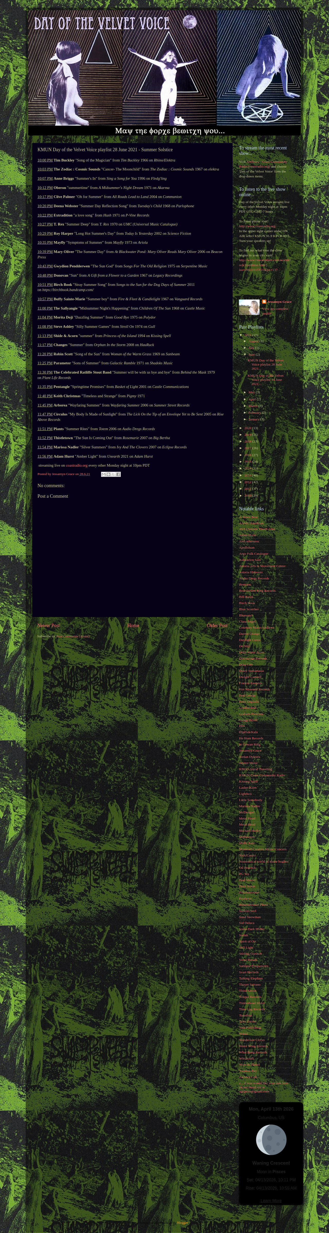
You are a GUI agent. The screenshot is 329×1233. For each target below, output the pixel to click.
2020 (248, 428)
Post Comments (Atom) (72, 636)
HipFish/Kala (248, 732)
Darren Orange (249, 634)
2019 (248, 435)
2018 (248, 441)
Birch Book (247, 603)
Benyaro (245, 584)
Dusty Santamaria (251, 671)
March (254, 406)
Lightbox (245, 794)
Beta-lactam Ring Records (257, 591)
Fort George (247, 695)
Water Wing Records (253, 1046)
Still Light (246, 947)
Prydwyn (245, 898)
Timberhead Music (252, 1003)
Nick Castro (247, 855)
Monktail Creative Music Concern (263, 849)
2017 (248, 448)
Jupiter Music (248, 763)
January (254, 419)
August (254, 341)
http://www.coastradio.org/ (257, 226)
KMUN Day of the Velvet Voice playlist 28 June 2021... (266, 364)
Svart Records (249, 972)
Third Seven (247, 991)
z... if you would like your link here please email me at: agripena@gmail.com (263, 1087)
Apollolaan (246, 547)
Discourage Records (253, 658)
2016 (248, 455)
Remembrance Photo (253, 904)
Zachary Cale (248, 1077)
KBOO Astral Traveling (255, 769)
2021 (248, 335)
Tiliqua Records (250, 997)
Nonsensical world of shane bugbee (263, 861)
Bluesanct (246, 615)
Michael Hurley (250, 830)
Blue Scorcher (249, 609)
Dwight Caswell (250, 677)
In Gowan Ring (249, 744)
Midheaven (247, 837)
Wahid (243, 1034)
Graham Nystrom (251, 714)
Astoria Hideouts (251, 572)
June (252, 354)
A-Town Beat (248, 517)
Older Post (217, 625)
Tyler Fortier (248, 1021)
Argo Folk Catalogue (253, 554)
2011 (248, 489)
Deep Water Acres (251, 652)
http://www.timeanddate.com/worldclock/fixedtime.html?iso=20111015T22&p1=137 (265, 265)
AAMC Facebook (251, 523)
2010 (248, 495)
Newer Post (48, 625)
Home (133, 625)
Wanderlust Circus (252, 1040)
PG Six (244, 874)
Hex (242, 726)
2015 (248, 462)
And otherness (249, 541)
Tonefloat (245, 1015)
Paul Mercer (247, 880)
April (253, 399)
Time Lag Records (252, 1009)
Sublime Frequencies (253, 966)
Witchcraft (246, 1058)
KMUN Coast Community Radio (262, 775)
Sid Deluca (246, 923)
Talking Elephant (251, 978)
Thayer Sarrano (250, 984)
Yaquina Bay (248, 1071)
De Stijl (244, 646)
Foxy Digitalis (249, 701)
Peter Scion (247, 886)
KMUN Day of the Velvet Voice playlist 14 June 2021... (266, 380)
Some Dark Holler (251, 929)
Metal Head (247, 818)
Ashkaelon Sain (250, 560)
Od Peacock (247, 867)
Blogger (182, 1223)
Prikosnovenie (249, 892)
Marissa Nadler (249, 806)
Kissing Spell (248, 781)
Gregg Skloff (248, 720)
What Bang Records (253, 1052)
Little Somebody (250, 800)
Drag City (246, 664)
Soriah (243, 935)
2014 (248, 468)
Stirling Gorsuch (250, 954)
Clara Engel (247, 621)
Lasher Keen (248, 788)
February (255, 412)
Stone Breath (248, 960)
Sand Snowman (250, 917)
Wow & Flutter (249, 1064)
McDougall (247, 812)
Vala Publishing (250, 1027)
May (252, 392)
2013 (248, 475)
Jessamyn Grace (279, 302)
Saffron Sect (247, 911)
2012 (248, 482)
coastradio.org (76, 465)
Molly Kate (247, 843)
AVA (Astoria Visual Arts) (257, 529)
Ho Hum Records (251, 738)
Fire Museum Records (254, 689)
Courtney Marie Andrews (256, 627)
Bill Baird (246, 597)
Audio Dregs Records (254, 578)
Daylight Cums (249, 640)
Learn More (271, 1201)
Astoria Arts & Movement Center (262, 566)
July (252, 348)
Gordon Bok (247, 708)
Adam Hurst (247, 535)
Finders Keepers (250, 683)
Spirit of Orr (247, 941)
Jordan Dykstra (249, 757)
